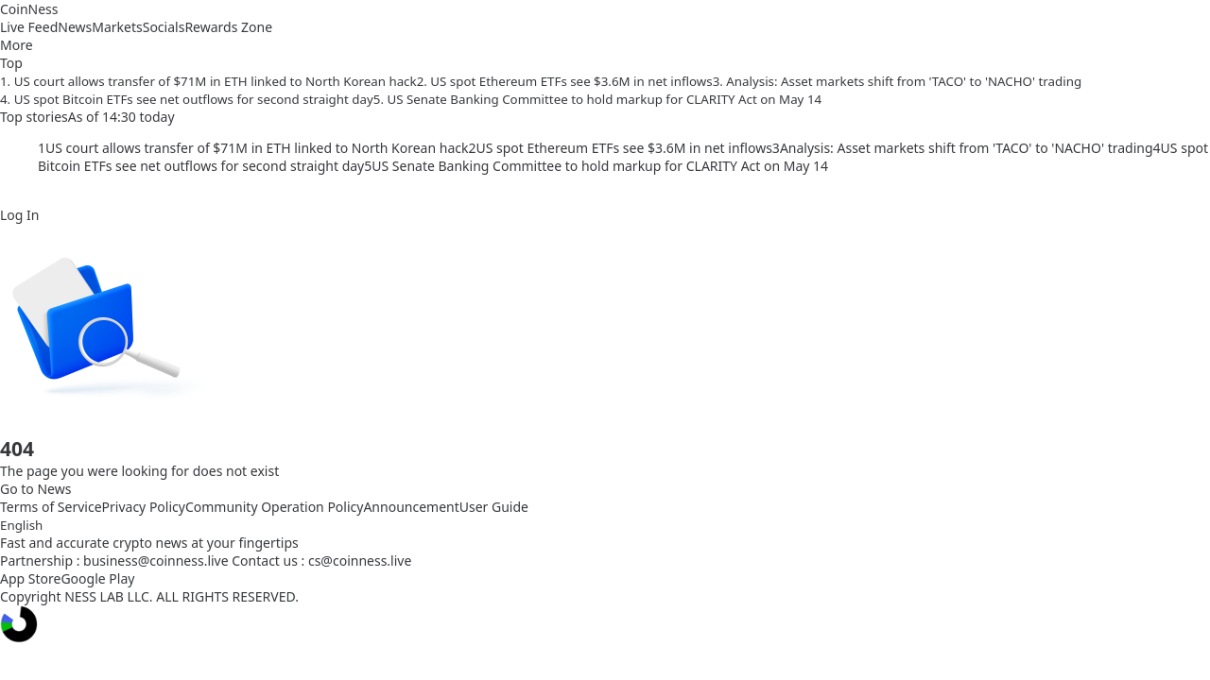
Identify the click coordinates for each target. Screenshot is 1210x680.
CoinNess (29, 9)
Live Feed (29, 27)
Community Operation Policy (274, 507)
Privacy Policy (143, 507)
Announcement (410, 507)
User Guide (493, 507)
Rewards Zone (228, 27)
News (75, 27)
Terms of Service (51, 507)
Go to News (35, 489)
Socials (164, 27)
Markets (117, 27)
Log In (19, 215)
